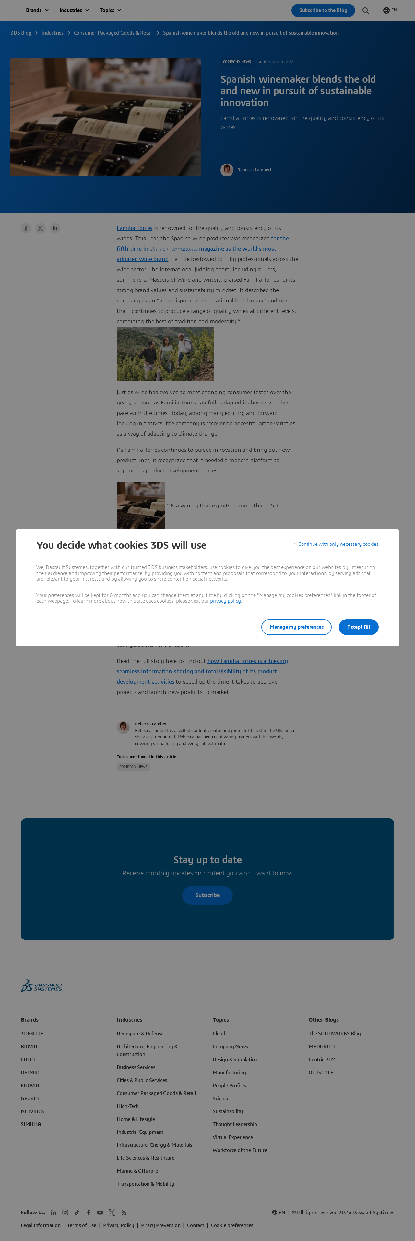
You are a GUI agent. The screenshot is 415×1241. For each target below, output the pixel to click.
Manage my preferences (293, 627)
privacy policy (225, 601)
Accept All (358, 627)
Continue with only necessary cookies (337, 545)
